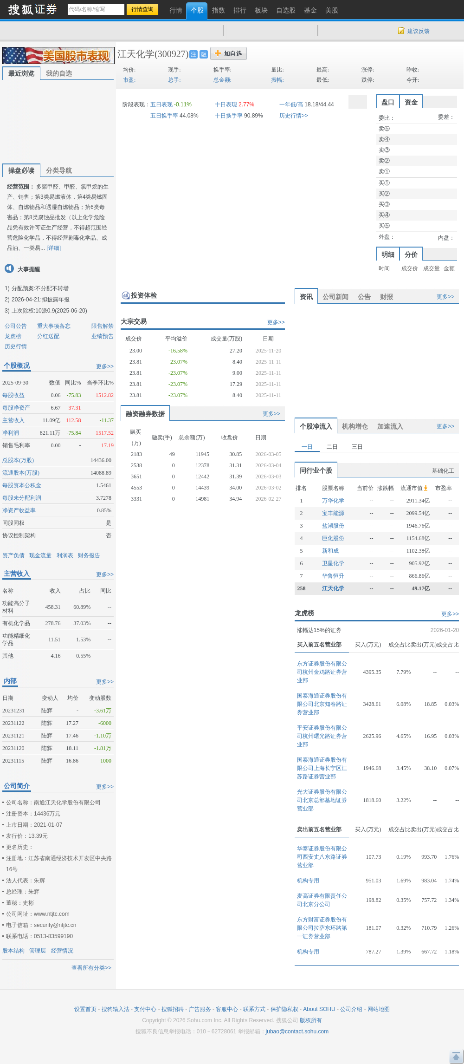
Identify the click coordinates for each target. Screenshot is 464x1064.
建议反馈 (418, 31)
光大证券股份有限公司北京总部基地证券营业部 (322, 800)
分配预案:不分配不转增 (40, 288)
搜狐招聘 (172, 1009)
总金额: (222, 80)
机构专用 (308, 880)
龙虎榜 (13, 336)
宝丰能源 (333, 513)
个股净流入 (316, 426)
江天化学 (136, 54)
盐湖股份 (333, 525)
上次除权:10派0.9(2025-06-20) (49, 310)
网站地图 (378, 1009)
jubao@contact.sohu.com (297, 1031)
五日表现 (161, 104)
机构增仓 (355, 426)
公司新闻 (335, 296)
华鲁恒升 (333, 576)
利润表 (65, 555)
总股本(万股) (18, 460)
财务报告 (89, 555)
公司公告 (16, 326)
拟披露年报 (56, 299)
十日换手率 (229, 115)
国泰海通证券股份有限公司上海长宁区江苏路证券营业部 (322, 768)
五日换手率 (164, 115)
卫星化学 (333, 563)
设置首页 (85, 1009)
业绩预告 (102, 336)
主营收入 (13, 420)
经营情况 (62, 950)
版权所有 (311, 1020)
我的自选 (59, 73)
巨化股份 (333, 538)
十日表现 (226, 104)
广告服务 (200, 1009)
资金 (411, 102)
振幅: (277, 80)
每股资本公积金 (21, 485)
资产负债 (13, 555)
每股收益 (13, 395)
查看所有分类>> (91, 968)
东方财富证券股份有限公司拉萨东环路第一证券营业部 (322, 928)
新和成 (330, 551)
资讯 (306, 296)
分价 (411, 254)
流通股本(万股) (20, 473)
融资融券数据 (145, 414)
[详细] (53, 248)
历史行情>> (293, 115)
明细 (387, 254)
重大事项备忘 (54, 326)
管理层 (37, 950)
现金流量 (40, 555)
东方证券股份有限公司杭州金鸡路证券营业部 (322, 672)
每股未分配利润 (21, 498)
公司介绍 (351, 1009)
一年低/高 (291, 104)
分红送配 (48, 336)
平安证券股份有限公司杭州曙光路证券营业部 (322, 736)
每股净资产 (16, 408)
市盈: (129, 80)
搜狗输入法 (115, 1009)
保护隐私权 (284, 1009)
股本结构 (13, 950)
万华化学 (333, 500)
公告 (364, 296)
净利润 (10, 433)
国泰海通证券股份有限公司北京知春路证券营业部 (322, 704)
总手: (174, 80)
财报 (386, 296)
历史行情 (16, 346)
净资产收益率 (19, 510)
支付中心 (145, 1009)
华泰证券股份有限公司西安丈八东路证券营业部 (322, 856)
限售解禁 (102, 326)
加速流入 (390, 426)
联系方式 (254, 1009)
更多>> (105, 366)
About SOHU (319, 1009)
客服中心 (227, 1009)
